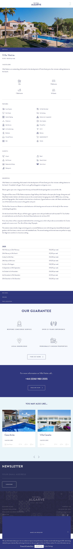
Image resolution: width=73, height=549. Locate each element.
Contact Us (66, 506)
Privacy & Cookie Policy (26, 546)
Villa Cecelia (45, 435)
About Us (5, 514)
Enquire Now (35, 387)
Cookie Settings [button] (48, 546)
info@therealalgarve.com (63, 512)
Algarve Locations (9, 509)
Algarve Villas (7, 506)
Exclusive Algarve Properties (13, 512)
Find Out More (35, 357)
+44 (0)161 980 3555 (36, 379)
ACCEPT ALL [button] (39, 546)
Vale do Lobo (6, 64)
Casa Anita (9, 435)
